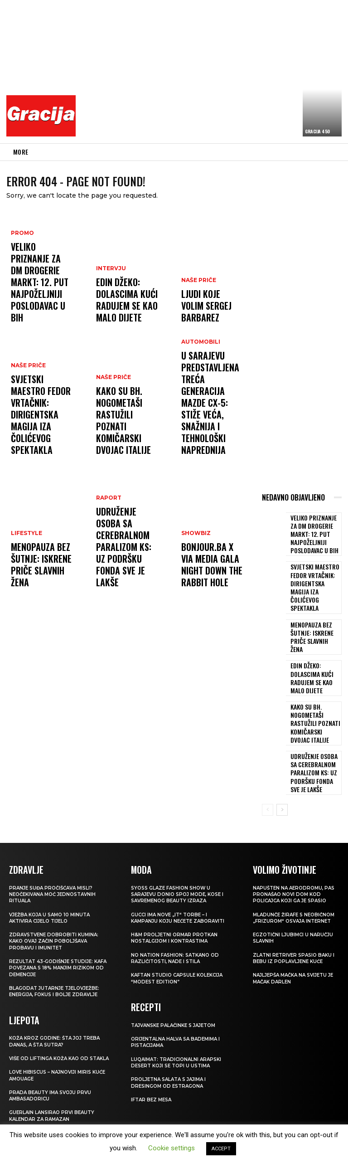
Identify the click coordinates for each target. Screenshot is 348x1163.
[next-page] (282, 763)
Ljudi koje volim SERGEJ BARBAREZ (206, 317)
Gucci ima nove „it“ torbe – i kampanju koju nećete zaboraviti (181, 869)
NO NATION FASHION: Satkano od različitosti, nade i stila (178, 910)
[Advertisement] (214, 70)
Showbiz (195, 550)
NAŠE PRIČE (27, 410)
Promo (21, 285)
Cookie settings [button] (171, 1148)
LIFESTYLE (26, 558)
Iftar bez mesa (153, 1050)
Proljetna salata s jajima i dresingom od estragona (172, 1033)
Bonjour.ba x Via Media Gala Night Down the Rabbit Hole (206, 574)
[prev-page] (267, 763)
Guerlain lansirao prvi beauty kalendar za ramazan (54, 1073)
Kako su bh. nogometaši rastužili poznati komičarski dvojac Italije (124, 437)
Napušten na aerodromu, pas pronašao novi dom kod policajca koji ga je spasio (295, 846)
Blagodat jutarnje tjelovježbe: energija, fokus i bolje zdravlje (58, 943)
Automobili (199, 393)
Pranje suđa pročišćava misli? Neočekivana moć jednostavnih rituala (56, 846)
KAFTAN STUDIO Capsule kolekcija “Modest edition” (181, 930)
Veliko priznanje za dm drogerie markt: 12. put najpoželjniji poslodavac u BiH (41, 309)
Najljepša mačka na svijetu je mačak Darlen (293, 936)
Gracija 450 (317, 131)
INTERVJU (110, 285)
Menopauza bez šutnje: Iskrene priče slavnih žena (39, 578)
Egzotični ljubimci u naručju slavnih (295, 896)
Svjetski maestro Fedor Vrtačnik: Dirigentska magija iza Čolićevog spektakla (39, 437)
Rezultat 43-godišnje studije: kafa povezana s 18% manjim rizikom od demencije (54, 919)
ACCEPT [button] (221, 1149)
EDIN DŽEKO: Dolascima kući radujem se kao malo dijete (119, 309)
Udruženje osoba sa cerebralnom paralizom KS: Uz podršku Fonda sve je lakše (126, 570)
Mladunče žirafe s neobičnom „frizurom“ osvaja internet (286, 873)
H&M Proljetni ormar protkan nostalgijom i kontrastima (177, 889)
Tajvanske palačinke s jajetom (178, 976)
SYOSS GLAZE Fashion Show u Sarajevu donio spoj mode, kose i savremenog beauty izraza (181, 846)
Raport (107, 542)
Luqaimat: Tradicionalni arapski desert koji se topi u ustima (179, 1013)
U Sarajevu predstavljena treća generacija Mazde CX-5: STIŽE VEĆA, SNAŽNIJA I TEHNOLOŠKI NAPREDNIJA (207, 428)
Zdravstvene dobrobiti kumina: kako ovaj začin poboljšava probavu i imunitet (56, 893)
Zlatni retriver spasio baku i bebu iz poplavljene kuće (295, 916)
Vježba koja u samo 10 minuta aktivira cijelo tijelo (53, 869)
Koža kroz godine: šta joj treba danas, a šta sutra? (58, 992)
